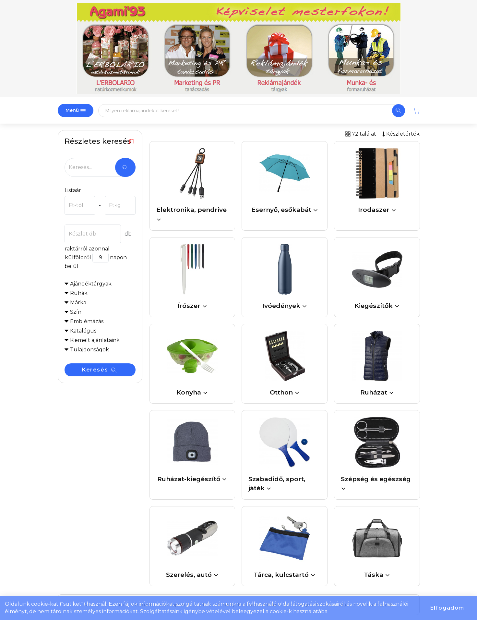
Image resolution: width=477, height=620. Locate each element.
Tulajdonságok (89, 349)
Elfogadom (447, 608)
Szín (75, 312)
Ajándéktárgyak (91, 284)
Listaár (73, 190)
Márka (78, 302)
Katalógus (83, 331)
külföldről (78, 257)
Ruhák (79, 293)
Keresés (99, 370)
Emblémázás (86, 321)
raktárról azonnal (87, 249)
